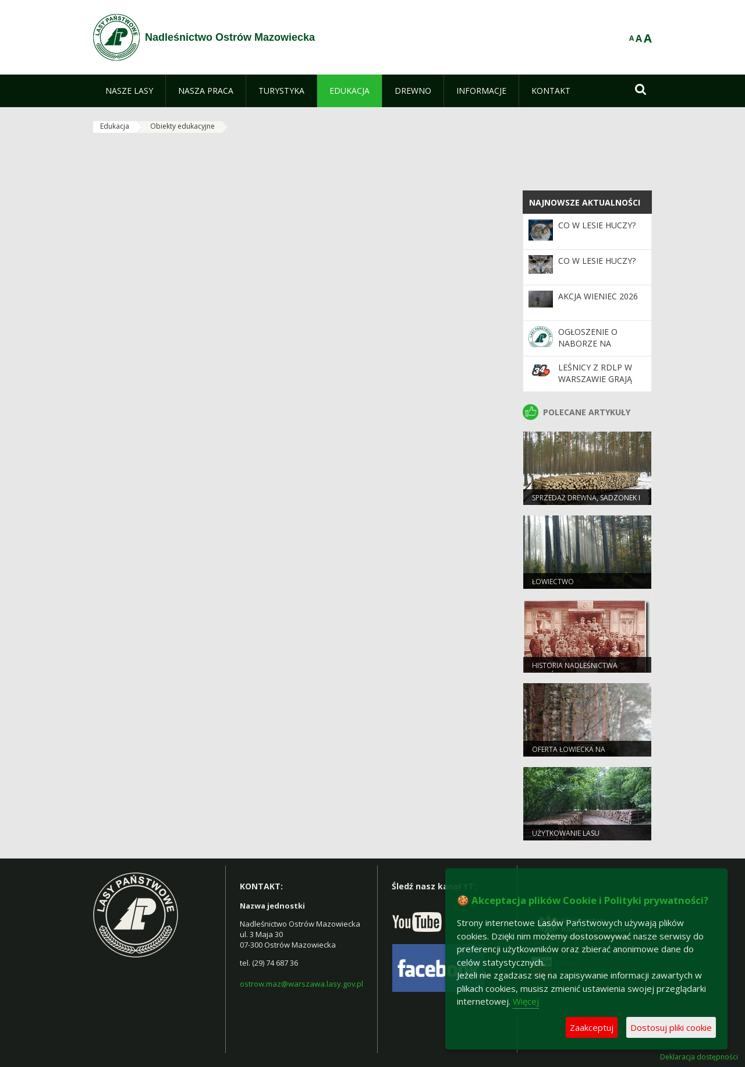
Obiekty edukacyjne (182, 126)
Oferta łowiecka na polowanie (568, 754)
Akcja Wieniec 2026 (598, 296)
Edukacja (114, 126)
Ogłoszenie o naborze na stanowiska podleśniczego (592, 349)
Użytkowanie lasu (565, 833)
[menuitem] (129, 91)
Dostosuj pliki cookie (671, 1027)
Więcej (526, 1001)
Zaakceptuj (591, 1027)
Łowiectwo (553, 582)
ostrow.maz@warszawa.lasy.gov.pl (301, 983)
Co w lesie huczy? (597, 225)
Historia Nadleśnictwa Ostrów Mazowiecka (575, 670)
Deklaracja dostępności (699, 1057)
